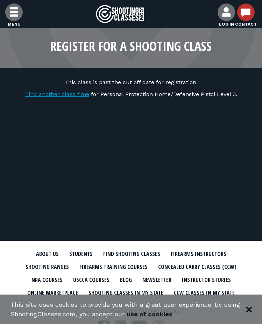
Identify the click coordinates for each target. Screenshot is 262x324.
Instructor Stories (206, 280)
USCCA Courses (91, 280)
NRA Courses (47, 280)
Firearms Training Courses (113, 267)
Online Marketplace (52, 293)
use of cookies (149, 314)
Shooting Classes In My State (125, 293)
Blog (126, 280)
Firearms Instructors (198, 254)
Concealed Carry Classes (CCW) (197, 267)
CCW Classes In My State (204, 293)
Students (81, 254)
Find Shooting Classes (131, 254)
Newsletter (156, 280)
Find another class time (57, 94)
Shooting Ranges (47, 267)
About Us (47, 254)
